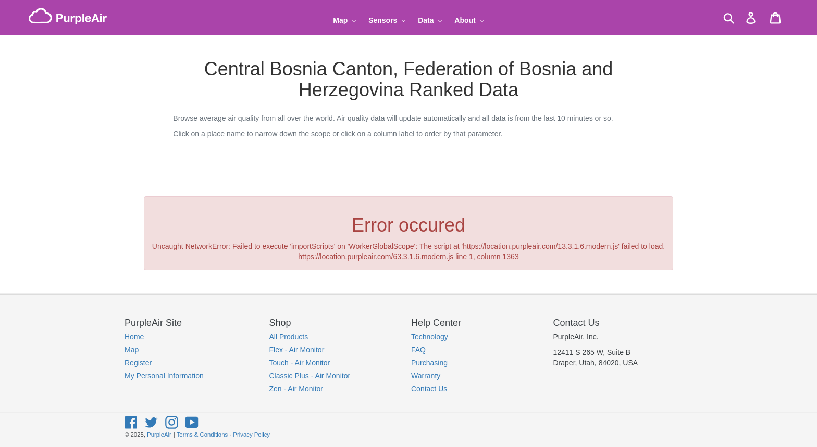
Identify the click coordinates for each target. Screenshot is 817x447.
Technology (429, 337)
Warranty (425, 376)
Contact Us (429, 389)
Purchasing (429, 363)
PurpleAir (159, 434)
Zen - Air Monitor (296, 389)
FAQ (418, 350)
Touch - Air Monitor (299, 363)
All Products (288, 337)
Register (138, 363)
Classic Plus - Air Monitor (310, 376)
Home (134, 337)
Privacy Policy (251, 434)
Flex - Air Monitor (297, 350)
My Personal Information (164, 376)
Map (132, 350)
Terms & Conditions (202, 434)
